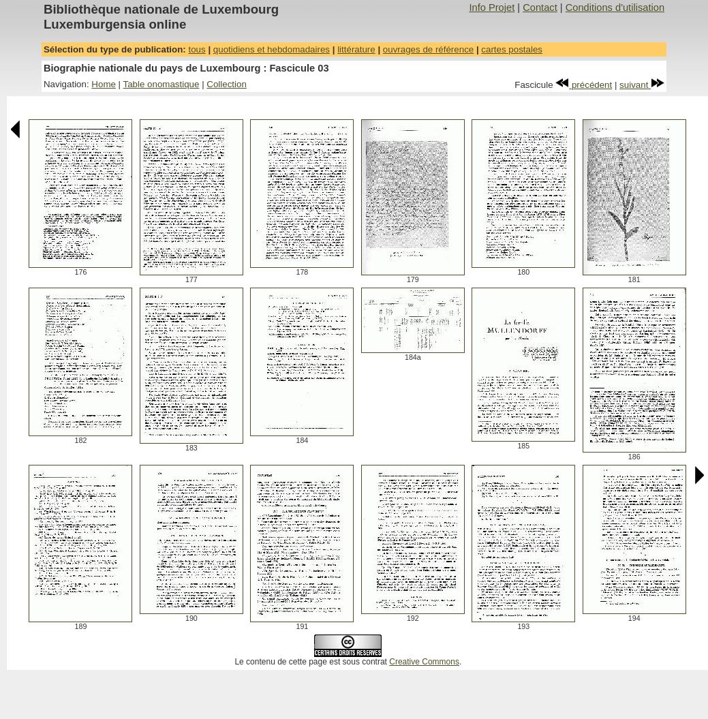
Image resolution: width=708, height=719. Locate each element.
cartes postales (511, 49)
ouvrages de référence (428, 49)
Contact (540, 7)
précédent (583, 85)
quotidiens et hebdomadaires (271, 49)
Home (103, 84)
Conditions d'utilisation (615, 7)
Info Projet (491, 7)
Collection (226, 84)
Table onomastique (161, 84)
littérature (356, 49)
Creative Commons (424, 662)
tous (196, 49)
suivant (641, 85)
